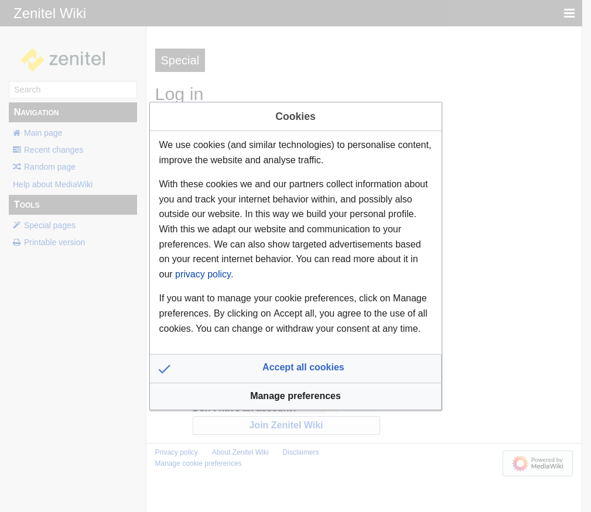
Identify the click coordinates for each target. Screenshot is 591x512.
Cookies (295, 116)
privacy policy (203, 274)
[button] (296, 369)
